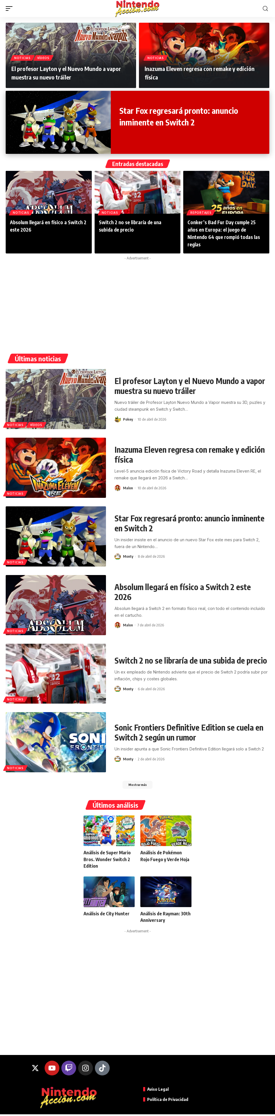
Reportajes (201, 212)
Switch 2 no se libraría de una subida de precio (190, 660)
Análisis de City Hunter (107, 915)
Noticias (23, 57)
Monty (128, 556)
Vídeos (45, 57)
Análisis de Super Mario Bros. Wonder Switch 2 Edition (107, 860)
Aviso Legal (158, 1090)
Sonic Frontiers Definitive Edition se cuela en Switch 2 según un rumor (188, 732)
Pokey (128, 419)
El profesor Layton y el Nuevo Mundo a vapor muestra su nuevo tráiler (189, 386)
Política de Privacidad (168, 1101)
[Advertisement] (137, 302)
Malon (128, 488)
